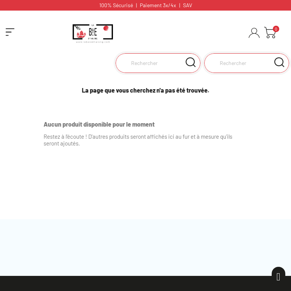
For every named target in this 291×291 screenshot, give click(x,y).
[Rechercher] (246, 63)
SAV (187, 5)
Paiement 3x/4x (158, 5)
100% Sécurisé (116, 5)
